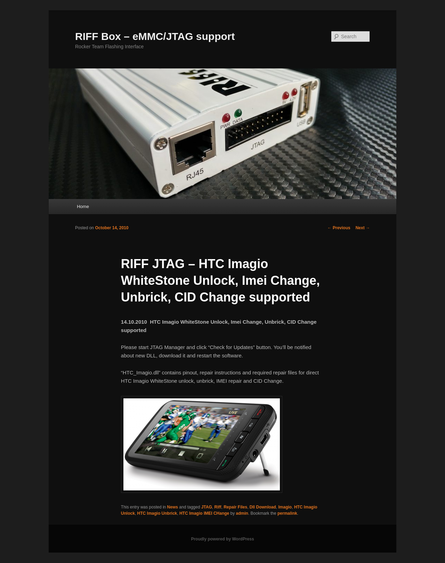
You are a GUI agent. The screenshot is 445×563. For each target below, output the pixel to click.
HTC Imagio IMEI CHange (204, 513)
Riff (217, 507)
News (172, 507)
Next (363, 227)
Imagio (285, 507)
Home (83, 206)
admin (242, 513)
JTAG (206, 507)
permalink (287, 513)
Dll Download (263, 507)
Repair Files (235, 507)
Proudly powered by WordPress (222, 539)
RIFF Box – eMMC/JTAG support (155, 36)
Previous (338, 227)
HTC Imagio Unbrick (157, 513)
